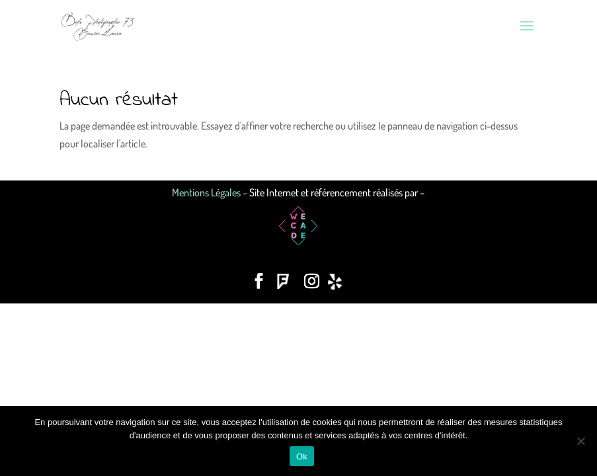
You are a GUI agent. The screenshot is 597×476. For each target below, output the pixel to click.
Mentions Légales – (210, 192)
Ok (301, 456)
